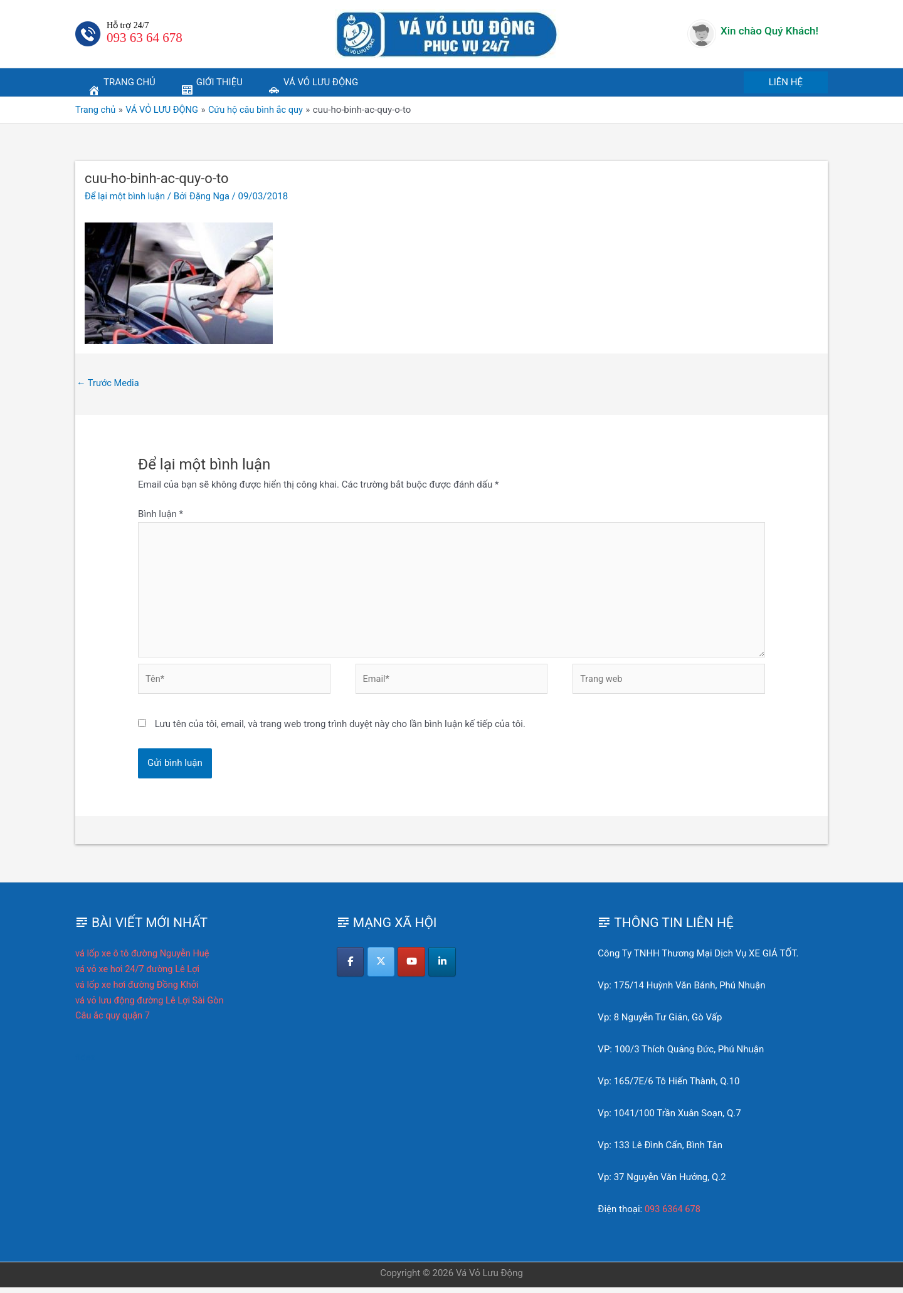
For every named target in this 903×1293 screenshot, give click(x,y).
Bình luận (160, 514)
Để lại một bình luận (126, 196)
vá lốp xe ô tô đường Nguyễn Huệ (144, 959)
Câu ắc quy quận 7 (113, 1021)
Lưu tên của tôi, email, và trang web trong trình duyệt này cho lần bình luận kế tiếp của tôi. (340, 729)
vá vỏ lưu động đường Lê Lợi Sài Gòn (151, 1006)
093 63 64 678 (144, 37)
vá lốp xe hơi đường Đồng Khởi (139, 990)
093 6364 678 (673, 1214)
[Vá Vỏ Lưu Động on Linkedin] (445, 968)
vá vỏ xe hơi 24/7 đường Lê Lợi (139, 974)
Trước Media (109, 383)
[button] (786, 82)
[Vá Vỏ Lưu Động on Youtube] (413, 968)
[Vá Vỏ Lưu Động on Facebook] (351, 968)
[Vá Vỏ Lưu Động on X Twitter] (382, 968)
